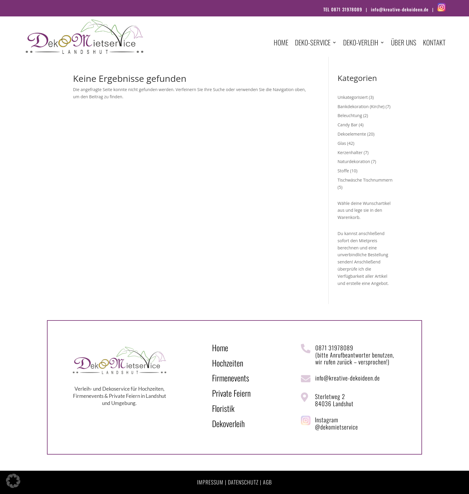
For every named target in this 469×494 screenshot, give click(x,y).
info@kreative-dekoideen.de (400, 9)
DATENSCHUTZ (243, 482)
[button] (13, 481)
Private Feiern (231, 393)
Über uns (403, 43)
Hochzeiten (227, 363)
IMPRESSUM (210, 482)
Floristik (223, 408)
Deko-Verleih (360, 43)
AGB (267, 482)
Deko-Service (313, 43)
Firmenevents (230, 378)
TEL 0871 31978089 (342, 9)
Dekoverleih (228, 423)
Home (281, 43)
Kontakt (434, 43)
